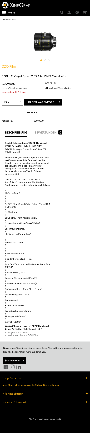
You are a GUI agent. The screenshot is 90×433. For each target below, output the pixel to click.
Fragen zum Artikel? (16, 332)
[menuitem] (8, 12)
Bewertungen (48, 132)
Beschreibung (16, 132)
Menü (8, 12)
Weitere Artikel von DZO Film (21, 335)
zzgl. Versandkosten (19, 88)
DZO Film (9, 66)
